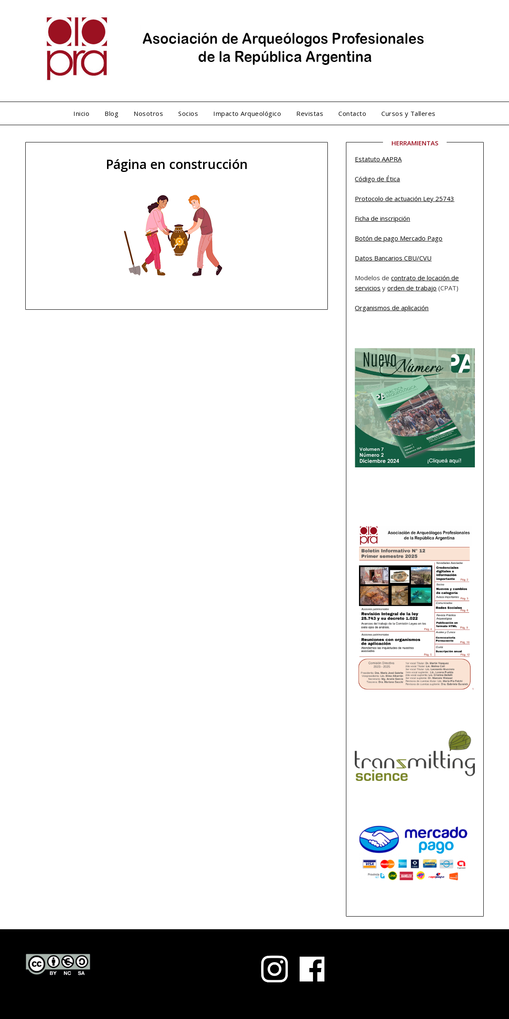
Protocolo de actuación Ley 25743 (404, 198)
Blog (111, 113)
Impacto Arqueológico (247, 113)
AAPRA (392, 159)
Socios (188, 113)
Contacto (352, 113)
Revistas (309, 113)
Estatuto (368, 159)
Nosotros (148, 113)
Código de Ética (377, 178)
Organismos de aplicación (392, 307)
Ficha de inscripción (382, 218)
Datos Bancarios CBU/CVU (393, 258)
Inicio (81, 113)
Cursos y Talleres (408, 113)
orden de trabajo (412, 288)
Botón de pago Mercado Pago (398, 238)
